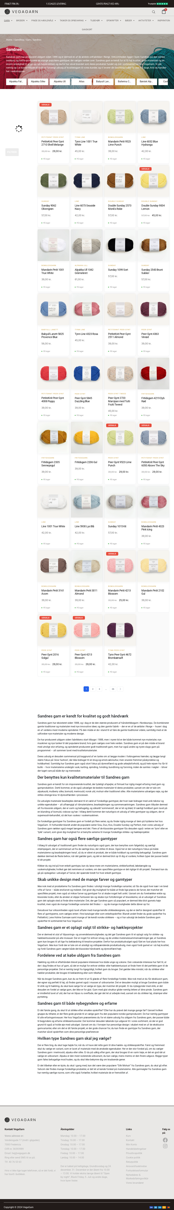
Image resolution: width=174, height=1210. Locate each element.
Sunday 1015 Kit (117, 526)
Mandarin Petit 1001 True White (52, 271)
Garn (8, 20)
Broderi (22, 20)
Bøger (130, 20)
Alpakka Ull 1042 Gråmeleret (84, 271)
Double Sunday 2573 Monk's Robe (119, 207)
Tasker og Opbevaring (73, 20)
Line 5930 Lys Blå (84, 526)
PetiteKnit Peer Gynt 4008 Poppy (52, 399)
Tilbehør (96, 20)
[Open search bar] (153, 11)
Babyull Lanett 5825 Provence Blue (52, 335)
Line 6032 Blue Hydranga (149, 143)
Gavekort (87, 29)
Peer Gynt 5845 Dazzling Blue (83, 400)
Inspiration (164, 20)
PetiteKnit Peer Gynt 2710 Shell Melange (52, 143)
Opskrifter (114, 20)
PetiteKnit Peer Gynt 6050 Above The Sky (152, 464)
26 (113, 689)
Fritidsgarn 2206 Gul (86, 462)
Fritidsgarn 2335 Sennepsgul (50, 464)
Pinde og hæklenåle (43, 20)
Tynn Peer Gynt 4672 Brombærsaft (119, 656)
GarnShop (19, 39)
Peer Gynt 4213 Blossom (83, 656)
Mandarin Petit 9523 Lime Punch (119, 143)
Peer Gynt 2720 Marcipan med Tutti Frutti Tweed (119, 401)
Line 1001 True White (53, 526)
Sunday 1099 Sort (118, 269)
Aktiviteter (146, 20)
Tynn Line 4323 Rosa (86, 333)
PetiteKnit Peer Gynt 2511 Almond (119, 335)
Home (9, 39)
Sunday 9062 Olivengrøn (48, 207)
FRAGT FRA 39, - (12, 3)
